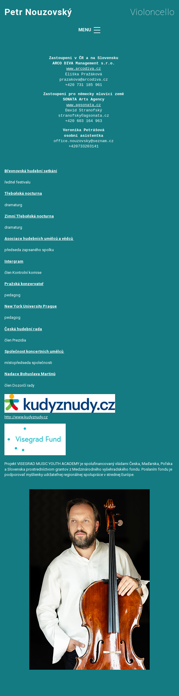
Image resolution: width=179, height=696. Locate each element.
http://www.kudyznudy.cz (26, 417)
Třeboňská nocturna (23, 193)
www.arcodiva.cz (83, 68)
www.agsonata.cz (83, 105)
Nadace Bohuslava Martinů (29, 374)
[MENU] (97, 30)
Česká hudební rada (23, 329)
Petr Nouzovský (38, 12)
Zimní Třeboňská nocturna (29, 216)
